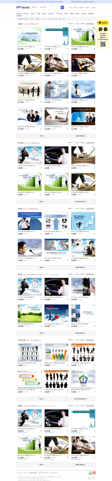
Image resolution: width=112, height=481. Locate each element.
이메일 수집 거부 (54, 472)
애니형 (44, 13)
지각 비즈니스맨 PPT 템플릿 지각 (26, 165)
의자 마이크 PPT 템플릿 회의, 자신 (26, 258)
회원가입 (75, 7)
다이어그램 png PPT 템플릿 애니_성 (53, 324)
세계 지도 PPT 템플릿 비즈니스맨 (79, 46)
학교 (43, 19)
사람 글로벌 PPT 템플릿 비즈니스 (26, 192)
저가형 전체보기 (80, 267)
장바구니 (88, 7)
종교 (64, 19)
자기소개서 (51, 13)
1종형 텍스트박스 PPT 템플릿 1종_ (27, 389)
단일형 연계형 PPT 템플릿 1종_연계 (80, 389)
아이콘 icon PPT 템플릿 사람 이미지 (80, 363)
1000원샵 (91, 13)
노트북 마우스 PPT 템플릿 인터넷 (53, 126)
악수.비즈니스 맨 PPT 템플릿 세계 (80, 297)
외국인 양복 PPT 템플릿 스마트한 (53, 258)
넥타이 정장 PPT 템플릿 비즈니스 (26, 231)
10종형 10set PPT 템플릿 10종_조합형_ (54, 363)
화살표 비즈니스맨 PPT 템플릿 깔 (79, 324)
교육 (49, 19)
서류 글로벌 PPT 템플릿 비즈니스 (79, 100)
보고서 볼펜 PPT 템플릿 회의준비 (79, 258)
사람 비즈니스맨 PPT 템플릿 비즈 (79, 165)
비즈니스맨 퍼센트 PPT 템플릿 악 (53, 165)
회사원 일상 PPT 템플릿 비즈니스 (53, 46)
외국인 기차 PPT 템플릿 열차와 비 (53, 73)
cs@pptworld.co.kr (46, 480)
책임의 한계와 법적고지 (44, 472)
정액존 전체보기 (80, 464)
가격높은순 (82, 23)
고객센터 (93, 7)
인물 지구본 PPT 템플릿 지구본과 (79, 126)
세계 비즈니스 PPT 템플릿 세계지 (53, 100)
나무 (57, 19)
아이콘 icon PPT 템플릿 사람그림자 (53, 389)
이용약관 (25, 472)
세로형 (77, 13)
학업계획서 (37, 19)
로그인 (70, 7)
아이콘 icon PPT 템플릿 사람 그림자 (27, 363)
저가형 (32, 13)
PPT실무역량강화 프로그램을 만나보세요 (82, 1)
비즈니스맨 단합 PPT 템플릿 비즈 (53, 231)
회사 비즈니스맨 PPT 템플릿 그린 (26, 46)
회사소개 (19, 472)
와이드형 (83, 13)
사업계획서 (26, 19)
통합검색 (19, 13)
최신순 (77, 23)
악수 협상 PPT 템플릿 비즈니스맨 (26, 73)
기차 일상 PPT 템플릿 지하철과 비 (80, 73)
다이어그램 (59, 13)
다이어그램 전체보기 (80, 399)
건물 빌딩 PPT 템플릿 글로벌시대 (26, 100)
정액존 (71, 13)
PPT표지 (26, 13)
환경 (60, 19)
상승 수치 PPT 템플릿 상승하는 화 (80, 231)
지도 (53, 19)
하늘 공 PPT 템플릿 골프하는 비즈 (26, 324)
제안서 (32, 19)
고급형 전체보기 (80, 136)
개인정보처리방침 (33, 472)
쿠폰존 (66, 13)
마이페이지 (81, 7)
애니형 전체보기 (80, 333)
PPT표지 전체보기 (80, 201)
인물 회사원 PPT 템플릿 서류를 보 (26, 126)
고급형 (38, 13)
